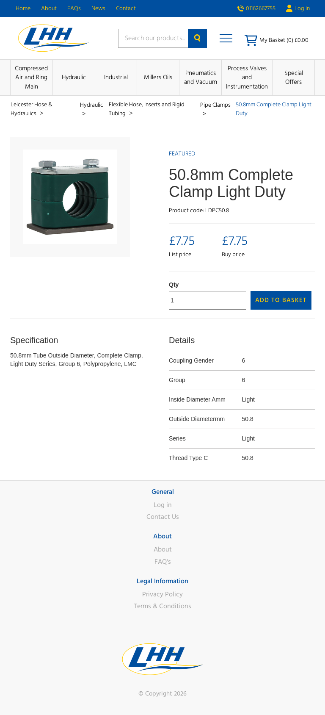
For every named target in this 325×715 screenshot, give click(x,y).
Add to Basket (281, 300)
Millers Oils (158, 77)
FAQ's (162, 561)
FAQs (74, 8)
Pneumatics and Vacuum (200, 77)
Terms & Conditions (162, 606)
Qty (174, 284)
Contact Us (162, 516)
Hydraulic (74, 77)
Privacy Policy (162, 594)
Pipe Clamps (215, 105)
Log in (163, 505)
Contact (126, 8)
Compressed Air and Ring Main (31, 77)
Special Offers (293, 77)
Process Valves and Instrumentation (247, 77)
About (49, 8)
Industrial (116, 77)
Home (23, 8)
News (98, 8)
